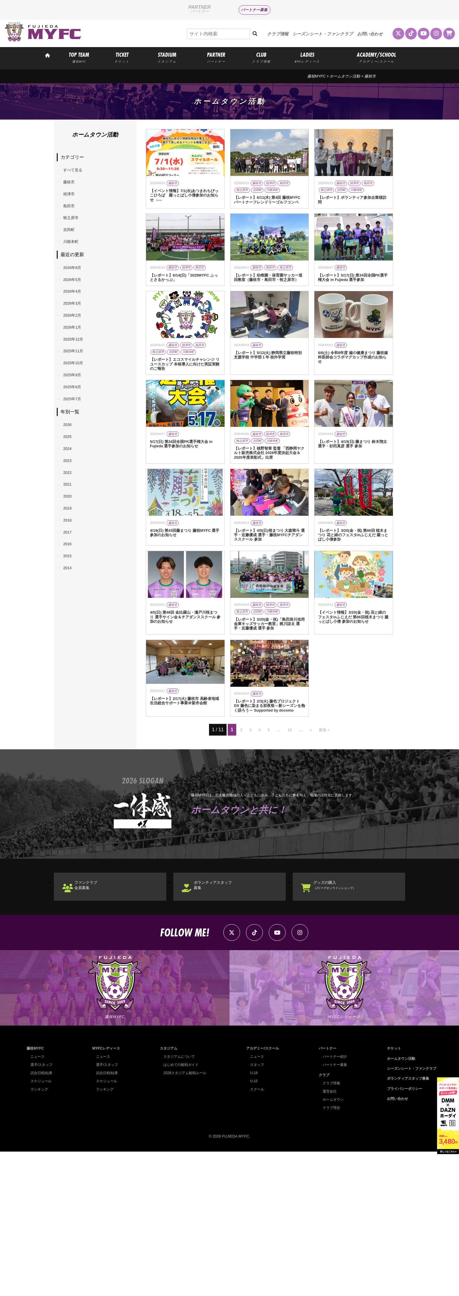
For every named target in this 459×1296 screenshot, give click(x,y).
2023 (71, 529)
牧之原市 (75, 231)
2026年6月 (77, 290)
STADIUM (167, 57)
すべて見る (77, 171)
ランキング (39, 1233)
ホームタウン (331, 1244)
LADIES (307, 57)
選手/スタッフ (42, 1209)
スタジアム (166, 1192)
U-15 (252, 1225)
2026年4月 (77, 320)
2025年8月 (77, 440)
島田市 (73, 216)
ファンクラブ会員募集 (94, 1019)
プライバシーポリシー (402, 1233)
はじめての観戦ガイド (180, 1209)
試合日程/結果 (42, 1217)
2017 (71, 618)
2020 (71, 573)
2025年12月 (78, 380)
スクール (255, 1233)
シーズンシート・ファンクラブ (322, 34)
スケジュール (41, 1225)
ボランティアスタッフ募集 (222, 1019)
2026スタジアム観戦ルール (184, 1217)
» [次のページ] (311, 861)
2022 (71, 543)
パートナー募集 (254, 10)
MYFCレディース (106, 1192)
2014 (71, 663)
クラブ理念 (329, 1252)
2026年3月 (77, 335)
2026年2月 (77, 350)
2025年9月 (77, 425)
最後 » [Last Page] (326, 861)
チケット (390, 1192)
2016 (71, 633)
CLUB (261, 57)
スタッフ (255, 1209)
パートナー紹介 (333, 1201)
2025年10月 (78, 410)
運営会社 (327, 1235)
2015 (71, 648)
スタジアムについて (178, 1201)
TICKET (122, 57)
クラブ (321, 1219)
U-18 (252, 1217)
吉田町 (73, 246)
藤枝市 (73, 186)
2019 (71, 588)
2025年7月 (77, 455)
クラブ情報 (277, 34)
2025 (71, 498)
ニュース (38, 1201)
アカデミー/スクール (261, 1192)
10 (289, 861)
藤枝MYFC (316, 76)
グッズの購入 (346, 1019)
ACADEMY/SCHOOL (376, 57)
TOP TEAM (79, 57)
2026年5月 (77, 305)
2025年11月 (78, 395)
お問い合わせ (370, 34)
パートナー (325, 1192)
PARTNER (216, 57)
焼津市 (73, 201)
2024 (71, 513)
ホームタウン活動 (345, 76)
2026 (71, 484)
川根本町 (75, 261)
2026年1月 (77, 365)
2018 (71, 603)
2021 (71, 558)
